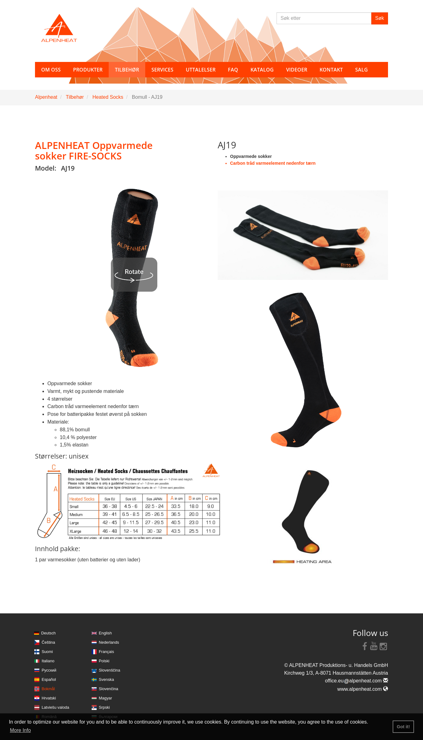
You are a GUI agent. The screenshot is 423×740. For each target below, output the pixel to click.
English (105, 633)
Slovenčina (108, 688)
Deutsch (48, 633)
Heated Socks (107, 97)
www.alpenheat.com (362, 689)
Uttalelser (201, 69)
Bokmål (48, 688)
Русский (48, 670)
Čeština (48, 642)
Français (106, 651)
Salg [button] (361, 69)
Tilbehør (75, 97)
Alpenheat (46, 97)
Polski (104, 661)
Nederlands (109, 642)
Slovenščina (109, 670)
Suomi (47, 651)
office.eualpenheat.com (356, 680)
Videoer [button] (296, 69)
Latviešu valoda (55, 707)
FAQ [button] (233, 69)
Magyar (105, 698)
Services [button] (162, 69)
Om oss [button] (51, 69)
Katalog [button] (262, 69)
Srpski (104, 707)
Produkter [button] (87, 69)
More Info (20, 730)
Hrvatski (48, 698)
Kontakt (331, 69)
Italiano (47, 661)
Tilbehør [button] (127, 69)
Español (48, 679)
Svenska (106, 679)
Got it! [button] (403, 726)
